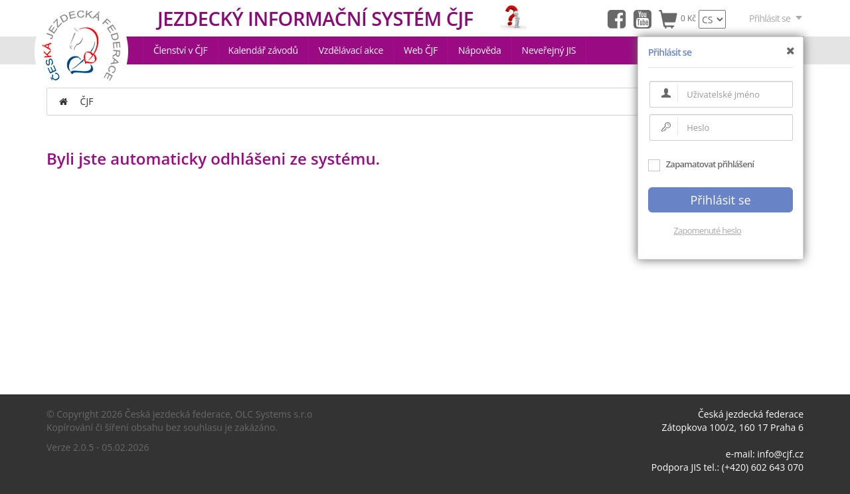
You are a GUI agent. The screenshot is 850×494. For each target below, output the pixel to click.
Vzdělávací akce (351, 50)
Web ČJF (421, 50)
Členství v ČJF (180, 50)
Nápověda (479, 50)
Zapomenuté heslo (707, 230)
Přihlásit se (776, 18)
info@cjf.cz (780, 454)
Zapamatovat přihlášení (701, 164)
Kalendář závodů (263, 50)
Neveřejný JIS (549, 50)
